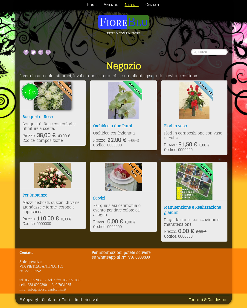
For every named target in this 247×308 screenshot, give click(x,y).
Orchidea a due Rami (112, 126)
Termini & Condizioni (208, 300)
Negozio (132, 4)
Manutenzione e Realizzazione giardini (192, 210)
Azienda (111, 4)
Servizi (99, 198)
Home (92, 4)
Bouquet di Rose (38, 117)
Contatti (152, 4)
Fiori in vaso (175, 126)
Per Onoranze (35, 195)
